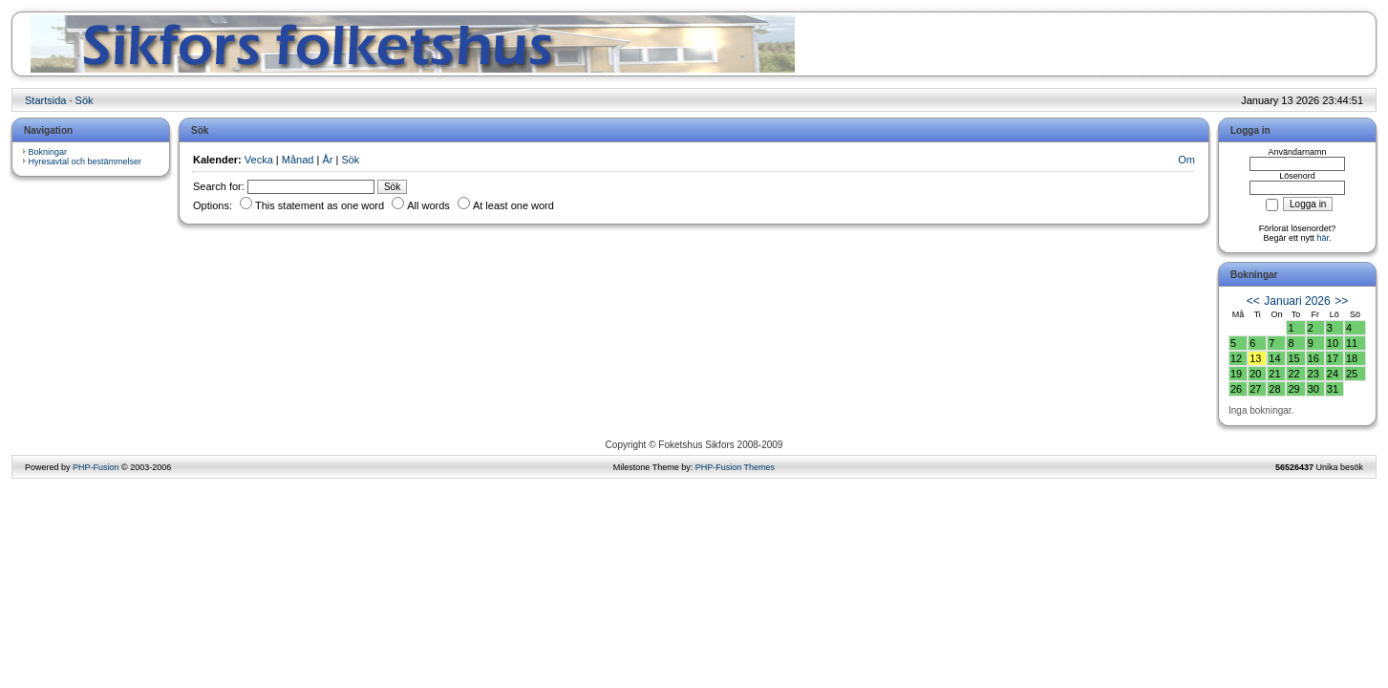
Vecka (259, 159)
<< (1253, 301)
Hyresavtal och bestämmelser (85, 161)
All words (473, 205)
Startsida (45, 100)
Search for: (219, 186)
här (1323, 238)
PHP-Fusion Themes (735, 467)
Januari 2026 (1297, 301)
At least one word (506, 205)
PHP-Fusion (96, 467)
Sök (84, 100)
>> (1341, 301)
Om (1186, 159)
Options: (212, 205)
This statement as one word (397, 205)
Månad (298, 159)
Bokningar (48, 152)
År (327, 159)
